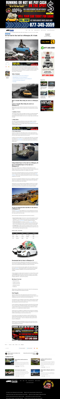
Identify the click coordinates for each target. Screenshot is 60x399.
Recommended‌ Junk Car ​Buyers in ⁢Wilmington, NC (19, 80)
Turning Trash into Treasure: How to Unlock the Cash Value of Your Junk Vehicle (16, 394)
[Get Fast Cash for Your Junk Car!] (9, 372)
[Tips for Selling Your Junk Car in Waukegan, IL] (7, 73)
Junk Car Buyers (18, 366)
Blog (26, 380)
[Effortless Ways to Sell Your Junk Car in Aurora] (9, 361)
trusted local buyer (22, 220)
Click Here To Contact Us (47, 36)
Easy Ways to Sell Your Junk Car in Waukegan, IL (47, 359)
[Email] (9, 67)
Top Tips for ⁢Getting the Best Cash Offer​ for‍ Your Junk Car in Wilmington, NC (23, 78)
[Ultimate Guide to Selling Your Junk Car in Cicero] (35, 372)
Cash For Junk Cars (37, 380)
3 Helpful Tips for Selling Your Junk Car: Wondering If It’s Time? (43, 88)
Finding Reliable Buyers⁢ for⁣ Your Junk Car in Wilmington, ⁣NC (20, 77)
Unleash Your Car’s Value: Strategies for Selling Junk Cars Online (37, 394)
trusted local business (32, 122)
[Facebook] (6, 64)
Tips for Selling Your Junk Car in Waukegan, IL (7, 77)
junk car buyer (31, 221)
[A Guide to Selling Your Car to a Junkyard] (51, 92)
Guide (13, 344)
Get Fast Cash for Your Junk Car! (21, 369)
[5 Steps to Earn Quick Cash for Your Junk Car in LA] (51, 83)
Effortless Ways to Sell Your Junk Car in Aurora (22, 360)
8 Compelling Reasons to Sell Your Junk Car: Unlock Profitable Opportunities (43, 97)
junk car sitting (17, 210)
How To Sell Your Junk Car (30, 382)
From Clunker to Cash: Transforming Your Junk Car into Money (14, 392)
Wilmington (22, 344)
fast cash (10, 344)
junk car (16, 344)
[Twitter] (9, 64)
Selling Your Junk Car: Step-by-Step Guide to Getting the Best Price (33, 392)
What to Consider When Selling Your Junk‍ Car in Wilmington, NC (21, 75)
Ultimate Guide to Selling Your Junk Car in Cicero (47, 370)
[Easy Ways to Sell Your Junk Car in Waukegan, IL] (35, 361)
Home (20, 380)
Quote (23, 380)
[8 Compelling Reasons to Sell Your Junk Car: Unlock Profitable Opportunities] (43, 92)
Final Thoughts (15, 81)
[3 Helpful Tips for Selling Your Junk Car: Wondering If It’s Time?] (43, 83)
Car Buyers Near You (31, 380)
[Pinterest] (6, 67)
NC (19, 344)
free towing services (20, 138)
